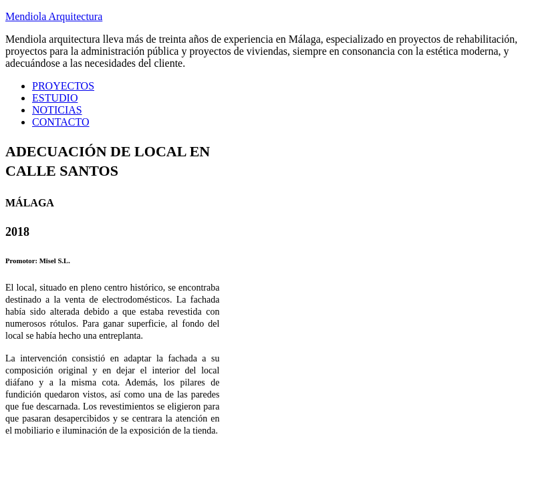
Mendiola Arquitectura (53, 16)
